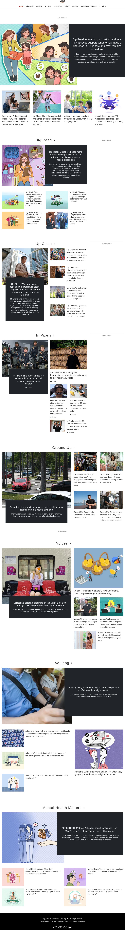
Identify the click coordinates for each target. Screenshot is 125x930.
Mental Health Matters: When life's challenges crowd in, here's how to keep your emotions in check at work (43, 871)
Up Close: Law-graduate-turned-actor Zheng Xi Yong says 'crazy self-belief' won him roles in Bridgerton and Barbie (77, 311)
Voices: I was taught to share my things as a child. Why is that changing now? (78, 119)
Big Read (29, 12)
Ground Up (58, 12)
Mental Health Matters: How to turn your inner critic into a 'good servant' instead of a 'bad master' (105, 871)
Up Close (39, 12)
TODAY (21, 12)
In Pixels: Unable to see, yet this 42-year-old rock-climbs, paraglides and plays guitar (78, 405)
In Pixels (48, 12)
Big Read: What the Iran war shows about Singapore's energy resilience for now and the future (78, 196)
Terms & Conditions (57, 921)
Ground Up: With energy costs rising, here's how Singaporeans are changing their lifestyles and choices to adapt (85, 479)
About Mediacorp (45, 921)
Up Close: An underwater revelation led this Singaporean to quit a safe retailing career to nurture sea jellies (77, 293)
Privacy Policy (68, 921)
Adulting (75, 12)
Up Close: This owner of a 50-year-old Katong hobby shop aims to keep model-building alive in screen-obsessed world (77, 255)
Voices (66, 12)
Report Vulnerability (79, 921)
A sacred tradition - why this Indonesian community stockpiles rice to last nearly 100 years (68, 375)
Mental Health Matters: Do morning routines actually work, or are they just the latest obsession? (105, 892)
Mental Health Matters (89, 12)
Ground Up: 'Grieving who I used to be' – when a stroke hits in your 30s (85, 514)
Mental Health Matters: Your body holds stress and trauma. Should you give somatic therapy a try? (43, 892)
